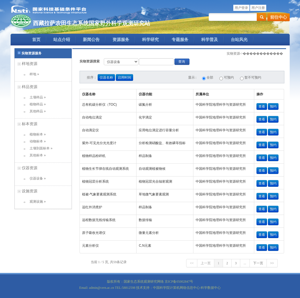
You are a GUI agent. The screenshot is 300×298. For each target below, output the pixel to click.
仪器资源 (29, 168)
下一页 (258, 263)
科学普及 (209, 39)
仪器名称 (106, 77)
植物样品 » (36, 104)
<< (192, 263)
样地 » (32, 74)
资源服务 (120, 39)
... (245, 263)
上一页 (206, 263)
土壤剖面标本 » (39, 148)
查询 (181, 62)
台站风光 (239, 39)
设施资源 (29, 191)
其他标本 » (36, 155)
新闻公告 (91, 39)
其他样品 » (36, 111)
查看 (261, 106)
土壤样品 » (36, 97)
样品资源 (29, 86)
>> (272, 263)
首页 (36, 39)
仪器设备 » (36, 178)
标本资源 (29, 124)
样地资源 (29, 63)
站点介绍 (61, 39)
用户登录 (241, 8)
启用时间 (124, 77)
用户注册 (258, 8)
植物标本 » (36, 134)
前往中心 (278, 17)
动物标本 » (36, 141)
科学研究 (150, 39)
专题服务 (180, 39)
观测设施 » (36, 201)
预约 (273, 106)
